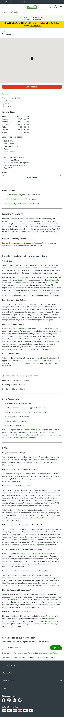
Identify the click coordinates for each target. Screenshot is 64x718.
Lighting (27, 290)
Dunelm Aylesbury (30, 430)
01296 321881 (32, 177)
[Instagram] (14, 700)
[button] (3, 6)
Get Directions (32, 87)
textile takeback (47, 618)
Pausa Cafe (45, 358)
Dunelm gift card (15, 599)
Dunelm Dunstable (14, 199)
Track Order (5, 2)
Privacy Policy (52, 653)
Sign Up (56, 647)
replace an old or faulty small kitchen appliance (35, 553)
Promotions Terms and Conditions (42, 657)
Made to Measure (20, 328)
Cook (47, 285)
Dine (53, 285)
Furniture (52, 277)
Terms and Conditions (36, 653)
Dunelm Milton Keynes (16, 195)
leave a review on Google (25, 437)
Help (24, 2)
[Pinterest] (9, 700)
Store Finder (16, 2)
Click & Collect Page (39, 518)
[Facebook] (3, 700)
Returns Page (34, 544)
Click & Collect (24, 268)
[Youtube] (20, 700)
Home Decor (39, 290)
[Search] (32, 12)
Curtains (53, 280)
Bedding (21, 280)
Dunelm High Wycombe (16, 203)
